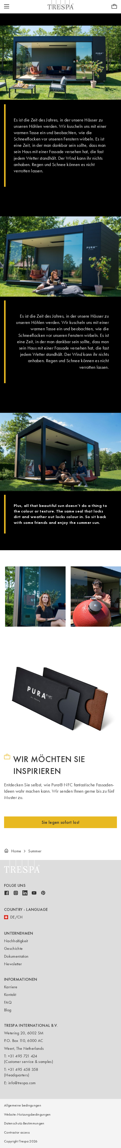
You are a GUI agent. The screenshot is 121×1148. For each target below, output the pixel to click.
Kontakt (10, 994)
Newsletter (13, 963)
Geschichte (13, 948)
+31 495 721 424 (22, 1056)
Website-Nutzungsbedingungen (27, 1114)
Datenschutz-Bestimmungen (24, 1123)
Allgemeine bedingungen (22, 1105)
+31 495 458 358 (23, 1069)
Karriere (11, 987)
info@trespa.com (22, 1082)
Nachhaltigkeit (16, 940)
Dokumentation (16, 956)
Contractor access (17, 1132)
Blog (7, 1010)
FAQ (8, 1002)
